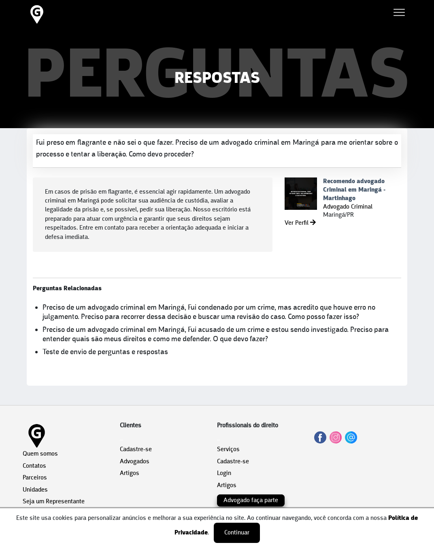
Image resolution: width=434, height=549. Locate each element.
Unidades (35, 490)
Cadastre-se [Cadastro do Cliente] (136, 449)
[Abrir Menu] (399, 14)
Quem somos (40, 454)
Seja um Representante (54, 501)
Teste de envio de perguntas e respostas (105, 352)
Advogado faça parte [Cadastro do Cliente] (250, 500)
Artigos (129, 473)
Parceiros (35, 478)
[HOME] (37, 23)
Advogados (134, 461)
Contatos (34, 466)
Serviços (228, 449)
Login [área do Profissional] (224, 473)
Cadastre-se (233, 461)
